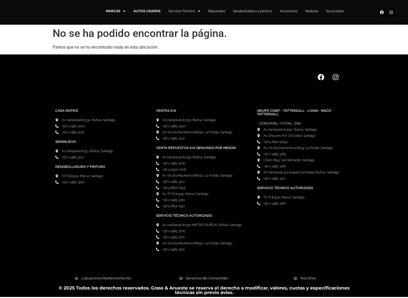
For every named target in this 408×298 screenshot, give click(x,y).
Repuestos (216, 11)
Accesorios (288, 11)
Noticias (311, 11)
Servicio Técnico (184, 11)
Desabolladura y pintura (252, 11)
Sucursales (335, 11)
